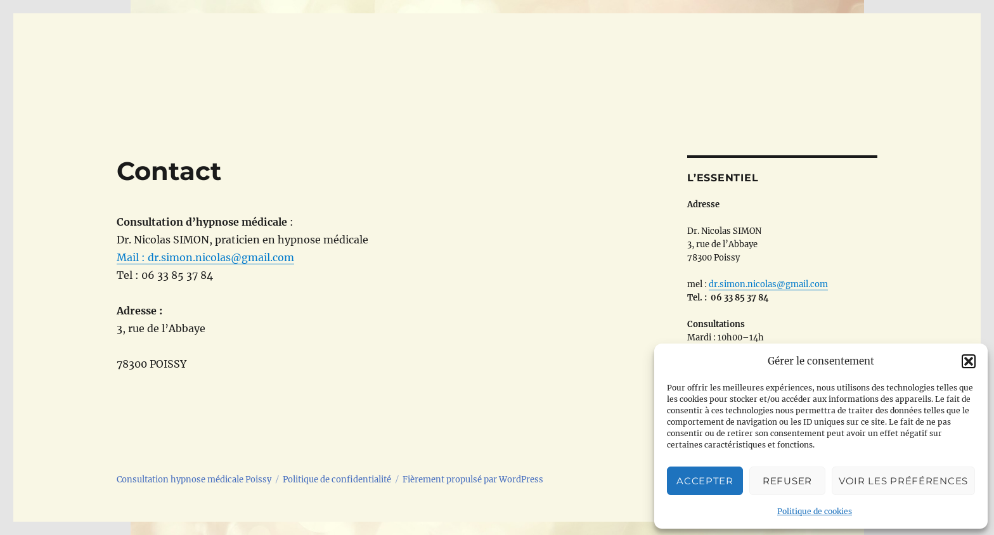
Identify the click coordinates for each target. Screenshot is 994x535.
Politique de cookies (814, 511)
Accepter (704, 481)
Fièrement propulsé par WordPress (473, 479)
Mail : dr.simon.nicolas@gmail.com (205, 257)
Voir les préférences (903, 481)
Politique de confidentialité (337, 479)
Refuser (787, 481)
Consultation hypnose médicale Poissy (194, 479)
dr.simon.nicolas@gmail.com (768, 284)
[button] (968, 361)
